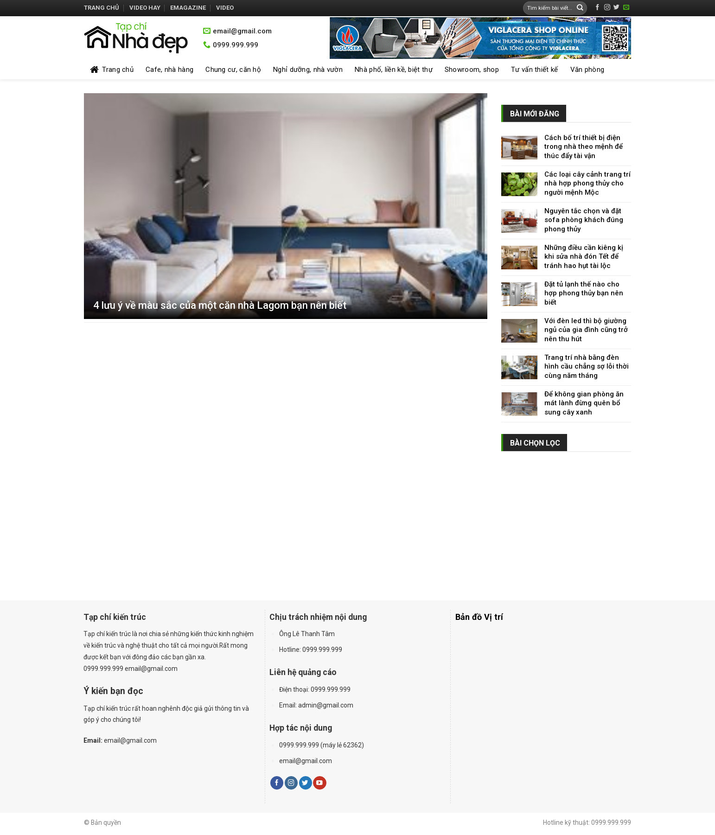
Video (225, 7)
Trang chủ (101, 7)
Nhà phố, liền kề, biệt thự (394, 69)
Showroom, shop (472, 69)
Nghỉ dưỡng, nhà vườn (308, 69)
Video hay (144, 7)
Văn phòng (587, 69)
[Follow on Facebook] (597, 7)
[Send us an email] (626, 7)
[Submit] (580, 8)
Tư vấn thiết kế (534, 69)
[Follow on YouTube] (319, 783)
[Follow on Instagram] (607, 7)
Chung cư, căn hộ (233, 69)
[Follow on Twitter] (616, 7)
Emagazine (188, 7)
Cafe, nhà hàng (169, 69)
